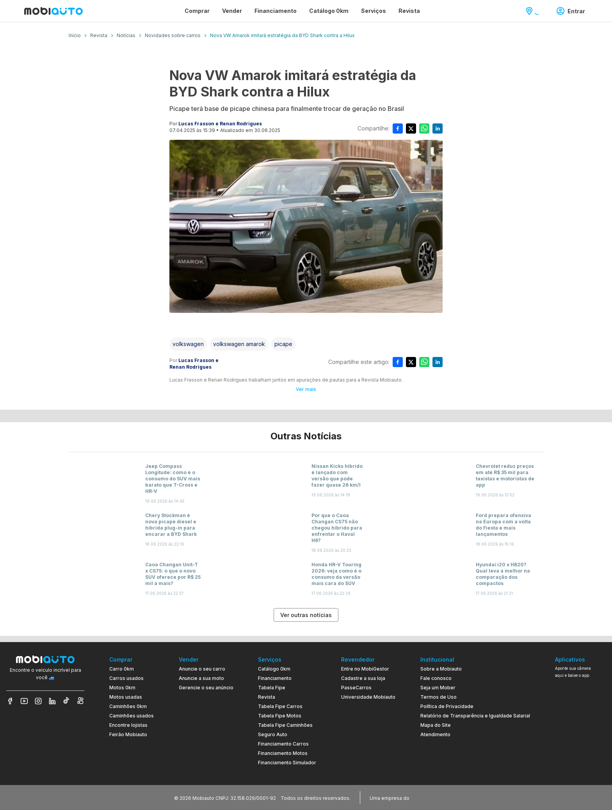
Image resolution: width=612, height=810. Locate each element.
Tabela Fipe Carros (280, 706)
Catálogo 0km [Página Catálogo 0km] (329, 10)
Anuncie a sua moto (201, 678)
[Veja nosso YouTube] (24, 701)
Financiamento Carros (283, 744)
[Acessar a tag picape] (283, 344)
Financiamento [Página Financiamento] (275, 10)
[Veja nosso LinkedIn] (52, 701)
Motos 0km (122, 687)
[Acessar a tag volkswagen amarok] (239, 344)
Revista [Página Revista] (409, 10)
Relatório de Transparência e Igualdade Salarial (475, 716)
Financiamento (275, 678)
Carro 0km (121, 669)
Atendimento (435, 734)
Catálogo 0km (274, 669)
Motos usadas (125, 697)
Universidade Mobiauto (368, 697)
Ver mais (306, 389)
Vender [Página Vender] (232, 10)
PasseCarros (356, 687)
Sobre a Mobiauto (441, 669)
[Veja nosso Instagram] (38, 701)
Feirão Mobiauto (128, 734)
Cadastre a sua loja (363, 678)
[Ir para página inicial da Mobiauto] (53, 11)
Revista (266, 697)
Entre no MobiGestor (365, 669)
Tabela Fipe (271, 687)
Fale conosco (436, 678)
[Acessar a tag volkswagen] (188, 344)
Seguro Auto (272, 734)
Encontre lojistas (128, 725)
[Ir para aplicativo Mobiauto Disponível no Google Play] (580, 740)
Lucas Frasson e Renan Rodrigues (220, 124)
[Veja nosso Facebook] (10, 701)
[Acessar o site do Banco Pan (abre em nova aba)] (427, 797)
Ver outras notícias (306, 615)
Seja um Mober (437, 687)
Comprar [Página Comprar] (197, 10)
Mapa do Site (435, 725)
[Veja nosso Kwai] (80, 701)
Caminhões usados (131, 716)
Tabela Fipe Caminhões (285, 725)
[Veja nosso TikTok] (66, 701)
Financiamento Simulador (287, 762)
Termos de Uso (438, 697)
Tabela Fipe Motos (279, 716)
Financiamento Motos (283, 753)
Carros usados (126, 678)
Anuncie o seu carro (202, 669)
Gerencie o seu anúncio (206, 687)
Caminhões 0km (128, 706)
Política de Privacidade (446, 706)
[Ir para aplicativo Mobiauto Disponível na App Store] (580, 762)
